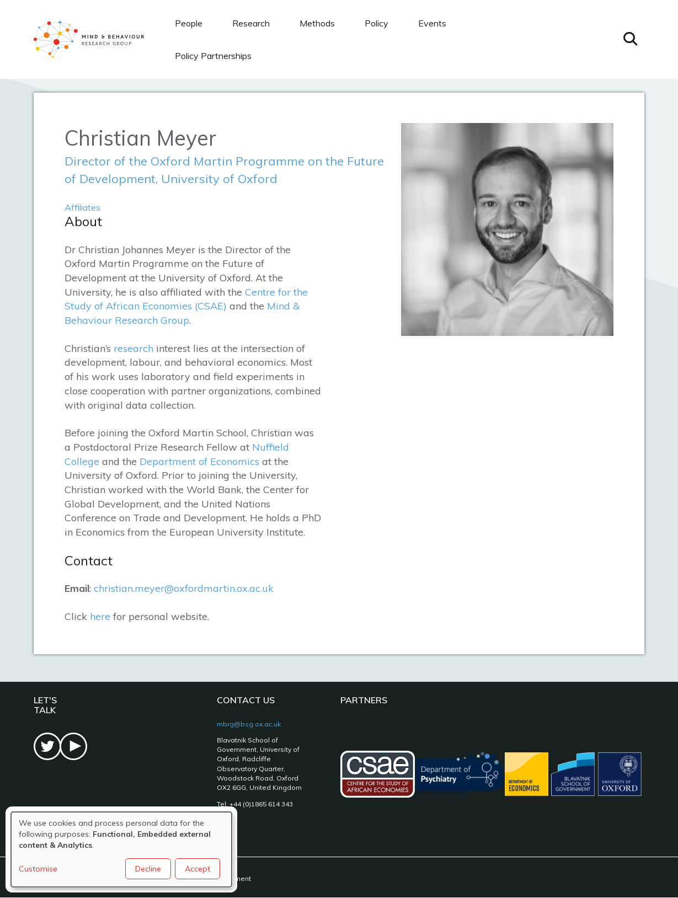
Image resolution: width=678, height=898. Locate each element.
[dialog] (121, 849)
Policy (376, 23)
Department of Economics (199, 461)
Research (251, 23)
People (188, 23)
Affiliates (82, 207)
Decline (148, 869)
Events (432, 23)
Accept (197, 869)
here (100, 616)
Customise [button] (38, 869)
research (133, 348)
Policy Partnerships (213, 55)
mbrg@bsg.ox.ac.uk (249, 724)
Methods (317, 23)
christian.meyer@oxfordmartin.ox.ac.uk (184, 588)
